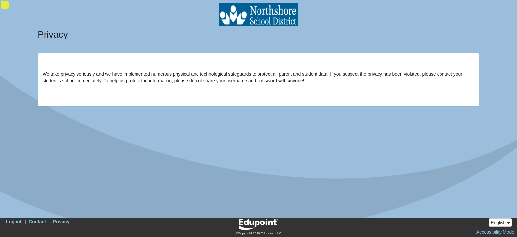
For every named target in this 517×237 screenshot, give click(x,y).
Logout (13, 221)
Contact (37, 221)
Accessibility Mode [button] (495, 232)
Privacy (61, 221)
